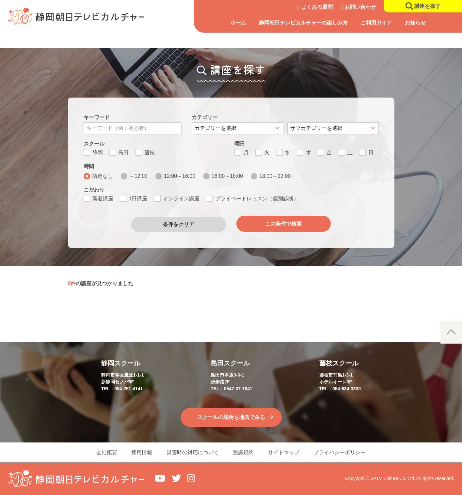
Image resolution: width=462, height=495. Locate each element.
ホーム (238, 22)
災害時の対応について (192, 452)
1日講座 (138, 198)
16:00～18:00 (227, 176)
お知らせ (415, 22)
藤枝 (149, 152)
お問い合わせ (360, 7)
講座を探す (427, 6)
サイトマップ (286, 452)
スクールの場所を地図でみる (231, 416)
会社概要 (103, 452)
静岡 (97, 152)
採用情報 (139, 452)
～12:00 (138, 176)
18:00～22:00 (275, 176)
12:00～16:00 (179, 176)
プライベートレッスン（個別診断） (257, 198)
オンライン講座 (181, 198)
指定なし (102, 176)
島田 (123, 152)
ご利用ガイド (376, 22)
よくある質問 (317, 7)
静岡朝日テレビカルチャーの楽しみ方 (303, 22)
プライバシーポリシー (343, 452)
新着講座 (102, 198)
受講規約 (244, 452)
